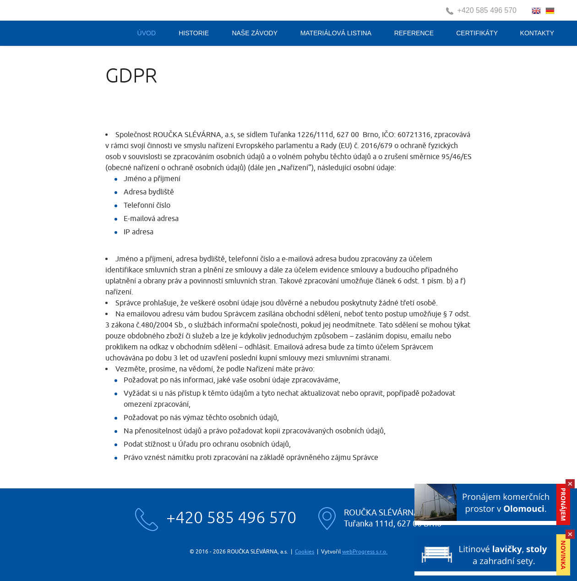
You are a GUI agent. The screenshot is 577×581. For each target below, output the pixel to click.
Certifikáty (477, 33)
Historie (194, 33)
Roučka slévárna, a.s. (72, 24)
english (536, 11)
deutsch (550, 11)
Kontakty (537, 33)
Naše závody (255, 33)
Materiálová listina (335, 33)
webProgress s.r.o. (364, 551)
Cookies (304, 551)
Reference (414, 33)
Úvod (146, 33)
